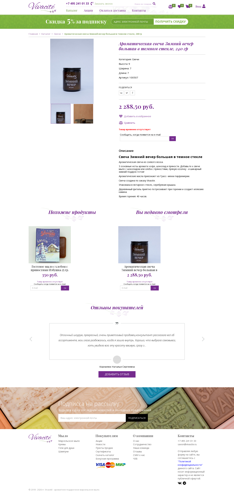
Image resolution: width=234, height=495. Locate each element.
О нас (136, 440)
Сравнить (129, 122)
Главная (33, 33)
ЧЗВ (135, 458)
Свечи (57, 33)
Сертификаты (103, 451)
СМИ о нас (139, 455)
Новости (100, 444)
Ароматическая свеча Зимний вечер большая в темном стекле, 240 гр (139, 268)
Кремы (62, 444)
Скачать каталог (105, 455)
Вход (198, 6)
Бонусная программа (107, 458)
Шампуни (63, 451)
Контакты (139, 10)
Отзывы (137, 451)
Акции (88, 10)
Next (203, 339)
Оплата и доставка (112, 10)
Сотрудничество (142, 444)
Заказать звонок (104, 3)
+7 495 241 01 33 (77, 3)
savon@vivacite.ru (187, 444)
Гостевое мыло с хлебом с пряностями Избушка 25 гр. (50, 268)
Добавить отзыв (117, 374)
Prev (31, 339)
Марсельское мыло (69, 440)
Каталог (72, 10)
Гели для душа (66, 447)
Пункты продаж (104, 447)
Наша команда (141, 447)
